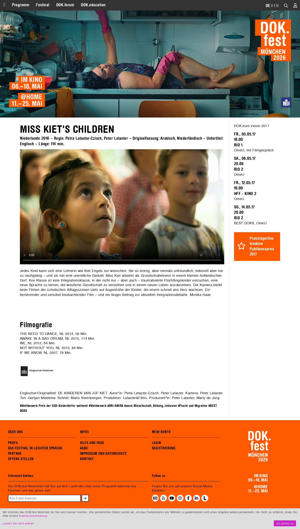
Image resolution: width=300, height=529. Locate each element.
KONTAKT (87, 459)
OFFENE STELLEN (20, 459)
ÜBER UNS (15, 432)
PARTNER (15, 454)
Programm (20, 5)
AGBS (84, 448)
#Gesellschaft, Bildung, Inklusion (155, 406)
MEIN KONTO (161, 432)
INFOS (84, 432)
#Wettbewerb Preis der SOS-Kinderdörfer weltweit (54, 406)
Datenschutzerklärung (33, 516)
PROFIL (13, 443)
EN (276, 5)
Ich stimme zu (284, 523)
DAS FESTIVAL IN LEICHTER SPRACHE (35, 448)
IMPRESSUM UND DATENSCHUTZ (103, 454)
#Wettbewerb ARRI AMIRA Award (110, 406)
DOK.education (93, 5)
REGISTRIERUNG (163, 448)
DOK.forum (65, 5)
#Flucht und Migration (192, 406)
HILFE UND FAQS (92, 443)
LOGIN (156, 443)
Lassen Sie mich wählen (18, 523)
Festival (42, 5)
